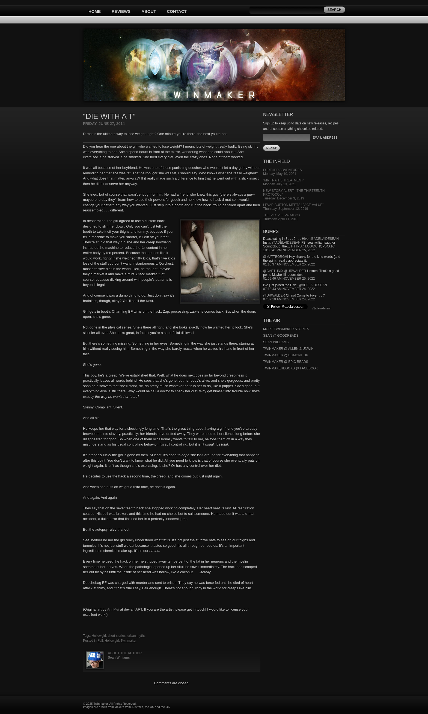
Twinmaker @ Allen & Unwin (288, 349)
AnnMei (113, 609)
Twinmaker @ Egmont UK (285, 355)
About (148, 11)
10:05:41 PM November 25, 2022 (289, 250)
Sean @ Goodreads (281, 335)
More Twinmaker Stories (286, 329)
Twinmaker (128, 641)
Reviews (121, 11)
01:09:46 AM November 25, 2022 (289, 278)
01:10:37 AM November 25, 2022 (289, 264)
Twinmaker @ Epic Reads (285, 362)
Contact (177, 11)
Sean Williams (119, 657)
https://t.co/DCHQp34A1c (313, 246)
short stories (117, 636)
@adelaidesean (324, 239)
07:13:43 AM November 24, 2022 (289, 289)
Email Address (325, 137)
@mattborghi (275, 257)
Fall (100, 641)
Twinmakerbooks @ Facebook (290, 368)
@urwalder (295, 271)
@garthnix (273, 271)
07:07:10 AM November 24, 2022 (289, 299)
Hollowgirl (99, 636)
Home (94, 11)
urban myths (136, 636)
